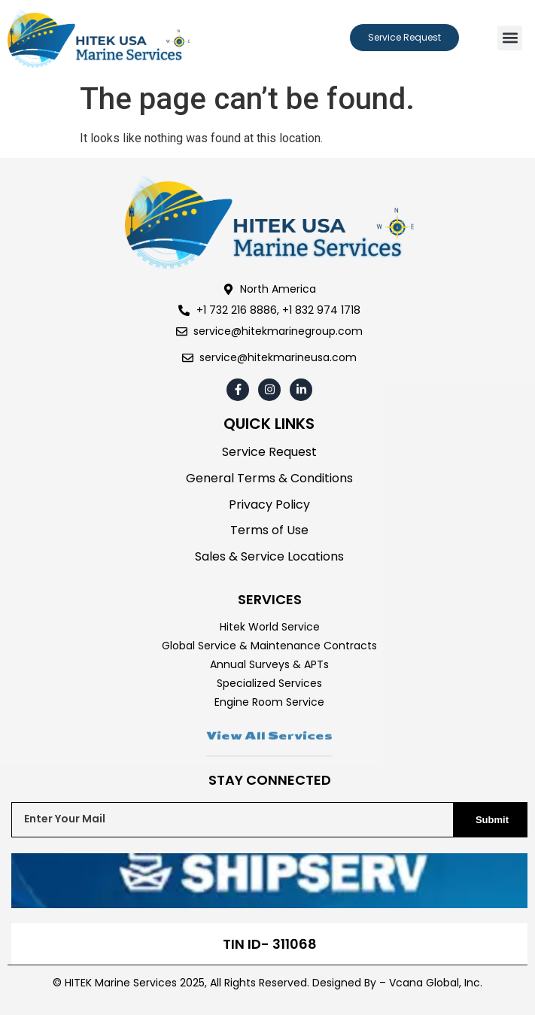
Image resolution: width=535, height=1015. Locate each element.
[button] (509, 38)
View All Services (269, 755)
